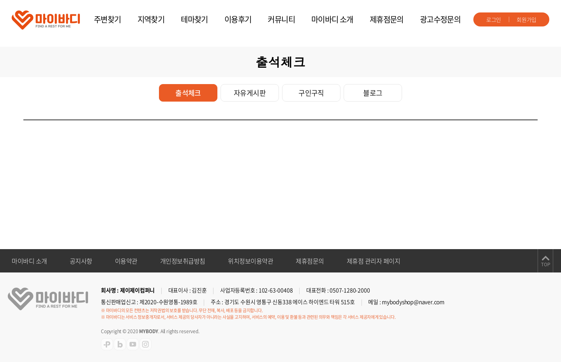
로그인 (493, 19)
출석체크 (188, 93)
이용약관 (126, 260)
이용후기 (238, 19)
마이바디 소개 (332, 19)
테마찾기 (194, 19)
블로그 (372, 93)
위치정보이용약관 (250, 260)
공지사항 (81, 260)
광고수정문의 (440, 19)
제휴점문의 (387, 19)
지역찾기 (151, 19)
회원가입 (526, 19)
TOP (545, 264)
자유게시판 (250, 93)
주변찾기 (107, 19)
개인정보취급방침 (182, 260)
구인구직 (311, 93)
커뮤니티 (281, 19)
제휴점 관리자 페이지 (373, 260)
